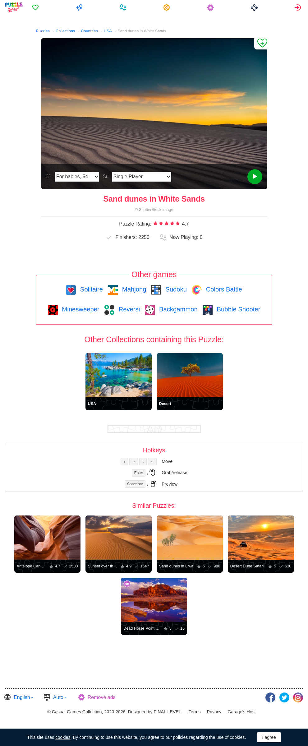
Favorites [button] (37, 7)
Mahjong (133, 289)
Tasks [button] (167, 7)
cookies (62, 737)
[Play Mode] (141, 177)
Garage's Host (242, 711)
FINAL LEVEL (167, 711)
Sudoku (175, 289)
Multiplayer (80, 7)
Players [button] (124, 7)
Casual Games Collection (77, 711)
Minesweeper (79, 309)
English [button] (22, 697)
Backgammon (177, 309)
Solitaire (90, 289)
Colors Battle (223, 289)
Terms (195, 711)
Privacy (214, 711)
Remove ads (102, 697)
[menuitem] (37, 7)
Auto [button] (58, 697)
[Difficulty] (77, 177)
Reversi (128, 309)
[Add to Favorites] (260, 43)
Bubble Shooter (237, 309)
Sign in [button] (298, 7)
